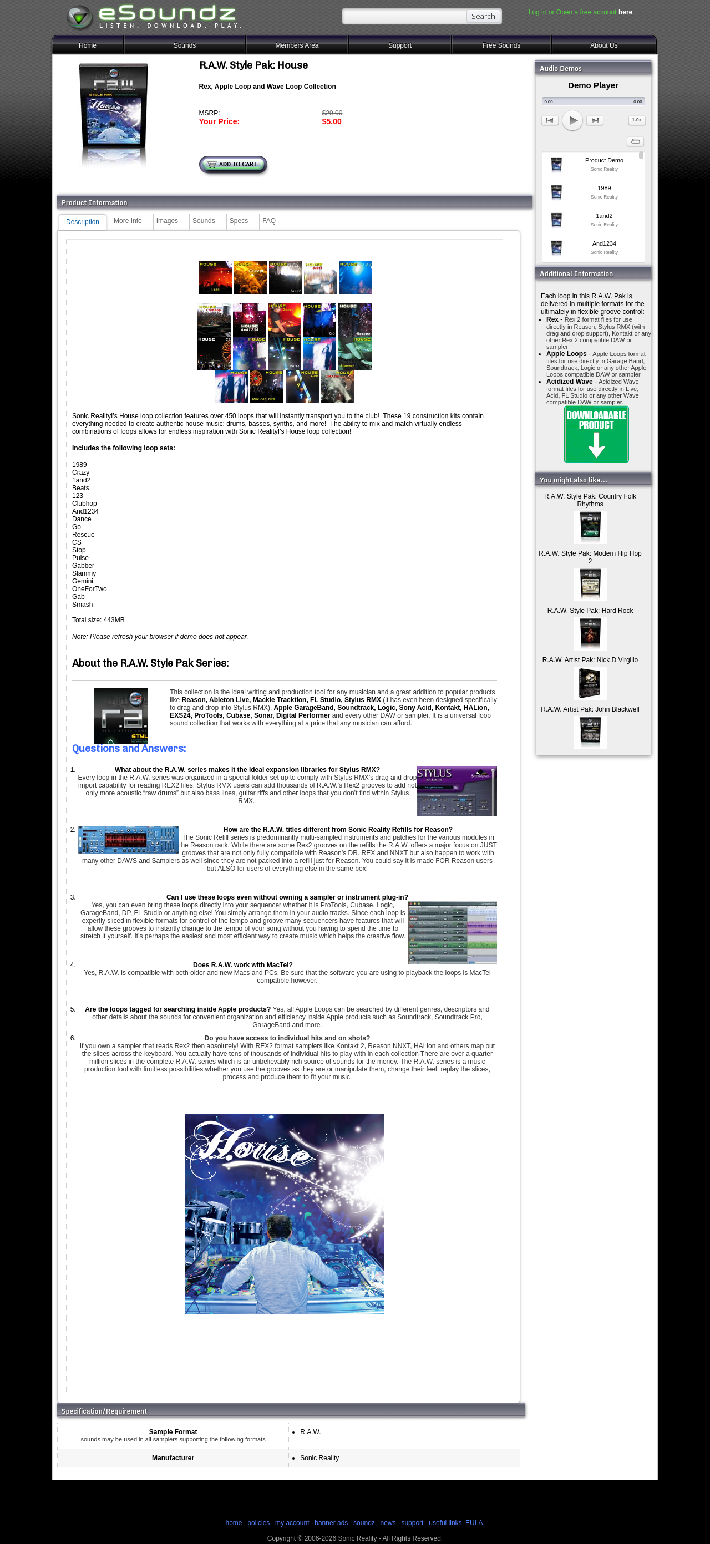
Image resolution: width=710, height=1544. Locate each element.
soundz (364, 1523)
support (413, 1523)
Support (400, 45)
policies (258, 1523)
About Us (603, 45)
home (233, 1523)
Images (167, 221)
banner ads (331, 1523)
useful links (445, 1523)
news (388, 1523)
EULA (474, 1523)
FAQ (269, 221)
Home (88, 45)
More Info (128, 221)
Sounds (185, 45)
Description (82, 222)
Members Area (296, 45)
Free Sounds (502, 45)
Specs (239, 221)
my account (292, 1523)
